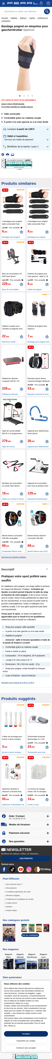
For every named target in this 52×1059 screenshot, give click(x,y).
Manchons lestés (9, 342)
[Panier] (48, 4)
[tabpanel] (26, 63)
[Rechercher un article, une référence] (26, 11)
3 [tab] (28, 96)
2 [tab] (24, 96)
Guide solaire (11, 910)
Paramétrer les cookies (26, 1041)
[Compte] (41, 4)
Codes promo (11, 903)
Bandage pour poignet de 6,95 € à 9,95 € (17, 683)
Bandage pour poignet (11, 237)
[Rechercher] (47, 11)
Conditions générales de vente (18, 892)
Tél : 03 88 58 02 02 (17, 819)
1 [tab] (19, 96)
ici (14, 1026)
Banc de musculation (10, 289)
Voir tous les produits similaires (13, 557)
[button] (26, 129)
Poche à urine (33, 805)
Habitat (13, 18)
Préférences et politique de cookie (19, 899)
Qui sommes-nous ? (14, 884)
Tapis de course (8, 447)
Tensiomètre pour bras (36, 752)
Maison (23, 18)
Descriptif (7, 569)
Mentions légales (13, 895)
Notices (9, 907)
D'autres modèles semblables (17, 107)
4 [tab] (32, 96)
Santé (32, 18)
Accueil (4, 18)
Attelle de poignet (34, 289)
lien (27, 1003)
